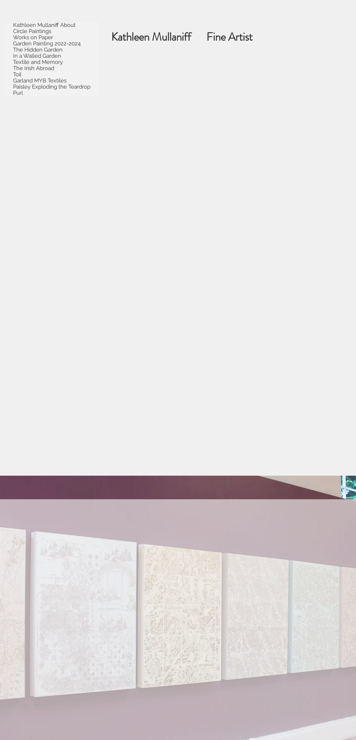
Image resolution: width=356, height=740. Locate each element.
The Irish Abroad (33, 68)
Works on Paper (33, 37)
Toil (17, 75)
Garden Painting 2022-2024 (47, 44)
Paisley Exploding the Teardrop (51, 87)
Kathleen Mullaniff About (44, 25)
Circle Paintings (32, 31)
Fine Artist (235, 37)
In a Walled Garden (37, 56)
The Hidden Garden (37, 50)
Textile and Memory (38, 62)
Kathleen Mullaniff (158, 37)
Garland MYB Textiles (39, 81)
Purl (18, 93)
